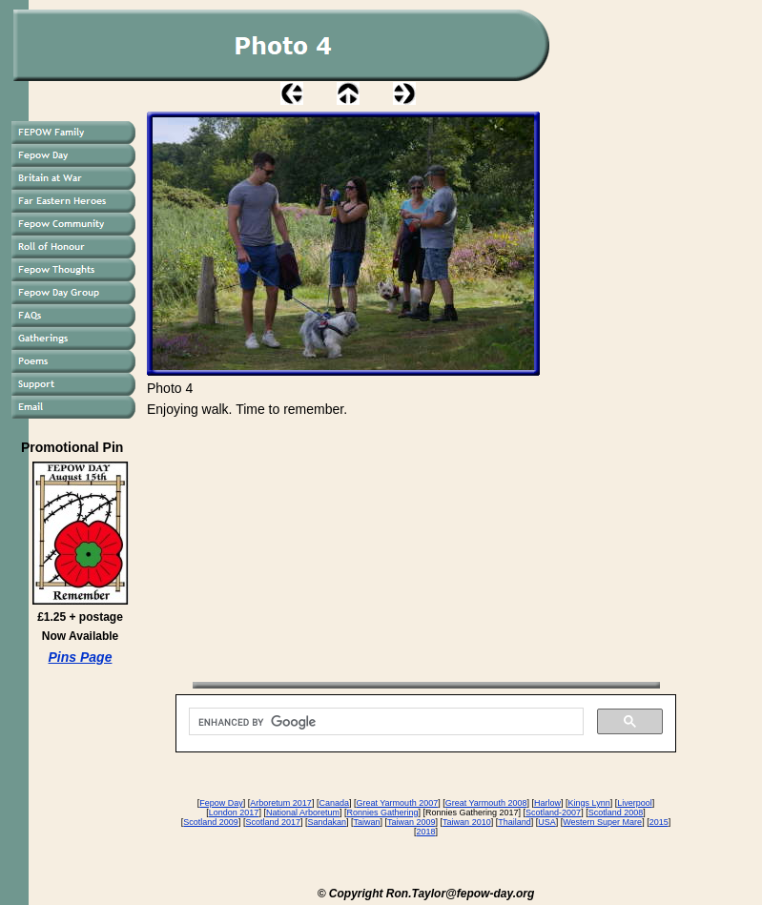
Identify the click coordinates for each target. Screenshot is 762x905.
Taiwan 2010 (467, 822)
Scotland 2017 (272, 822)
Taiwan (367, 822)
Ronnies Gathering (382, 812)
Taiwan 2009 (411, 822)
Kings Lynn (588, 803)
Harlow (547, 803)
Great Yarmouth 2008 (486, 803)
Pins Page (81, 657)
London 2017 (234, 812)
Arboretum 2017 (281, 803)
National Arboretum (303, 812)
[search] (384, 721)
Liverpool (634, 803)
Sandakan (326, 822)
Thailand (514, 822)
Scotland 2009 (210, 822)
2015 (659, 822)
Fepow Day (221, 803)
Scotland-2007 (553, 812)
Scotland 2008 (616, 812)
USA (547, 822)
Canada (334, 803)
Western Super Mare (602, 822)
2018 (425, 831)
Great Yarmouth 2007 (397, 803)
